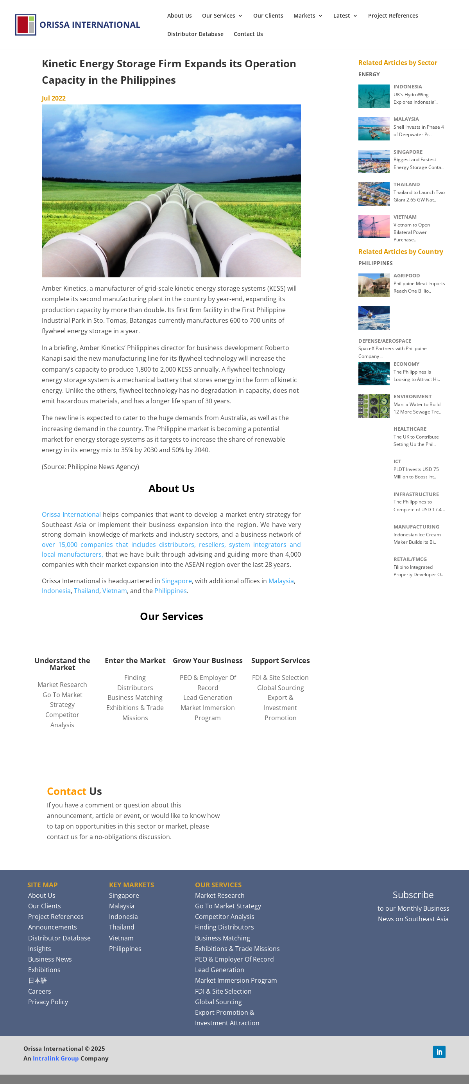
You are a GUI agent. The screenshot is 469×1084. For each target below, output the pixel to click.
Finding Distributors (224, 927)
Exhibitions (44, 969)
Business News (50, 959)
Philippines (170, 590)
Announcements (52, 927)
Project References (393, 16)
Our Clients (268, 16)
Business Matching (135, 697)
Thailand (86, 590)
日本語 (37, 980)
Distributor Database (195, 34)
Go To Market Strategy (228, 906)
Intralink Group (56, 1058)
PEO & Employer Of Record (234, 959)
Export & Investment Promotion (280, 707)
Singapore (177, 581)
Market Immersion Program (236, 980)
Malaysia (281, 581)
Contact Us (248, 34)
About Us (179, 16)
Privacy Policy (48, 1002)
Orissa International (71, 514)
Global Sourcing (280, 687)
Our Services (218, 16)
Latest (341, 16)
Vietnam (114, 590)
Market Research (62, 684)
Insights (39, 948)
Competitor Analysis (224, 916)
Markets (304, 16)
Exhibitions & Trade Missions (237, 948)
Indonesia (56, 590)
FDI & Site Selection (280, 677)
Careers (39, 991)
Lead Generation (208, 697)
